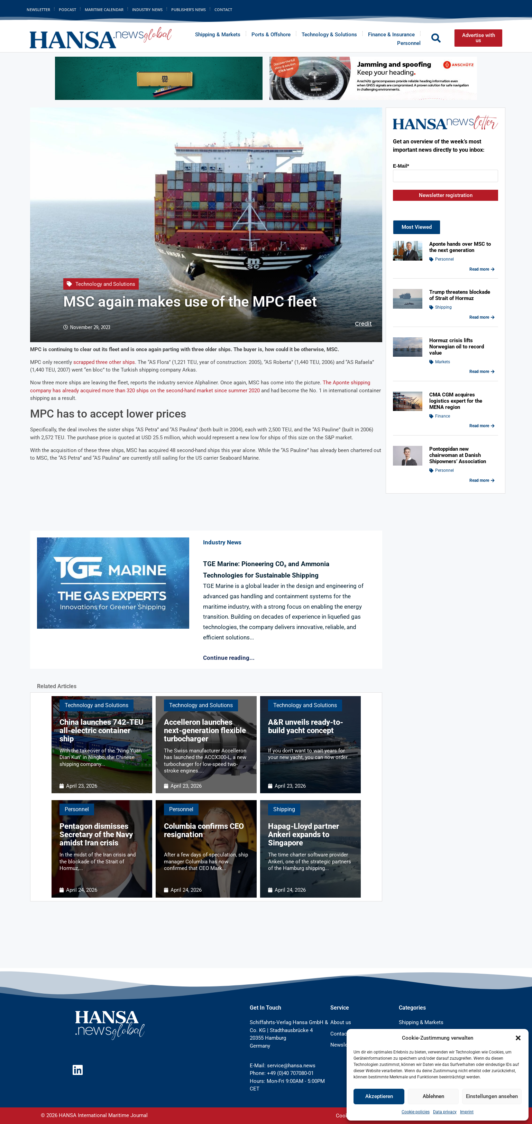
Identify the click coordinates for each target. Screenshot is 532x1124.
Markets (442, 361)
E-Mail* (401, 166)
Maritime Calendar (104, 9)
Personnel (409, 43)
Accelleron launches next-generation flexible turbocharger (205, 730)
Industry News (147, 9)
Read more (482, 269)
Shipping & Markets (217, 34)
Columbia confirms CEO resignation (204, 830)
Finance (442, 416)
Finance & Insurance (391, 34)
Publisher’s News (188, 9)
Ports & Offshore (271, 34)
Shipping (284, 809)
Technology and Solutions (105, 284)
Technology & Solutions (329, 34)
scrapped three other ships (104, 362)
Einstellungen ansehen (492, 1096)
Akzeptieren (379, 1096)
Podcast (67, 9)
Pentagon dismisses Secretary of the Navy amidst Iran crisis (96, 834)
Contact (223, 9)
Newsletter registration (446, 195)
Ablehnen (433, 1096)
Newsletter (38, 9)
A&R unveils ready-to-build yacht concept (305, 726)
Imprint (467, 1111)
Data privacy (445, 1111)
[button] (518, 1037)
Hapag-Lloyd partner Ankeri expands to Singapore (303, 834)
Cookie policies (416, 1111)
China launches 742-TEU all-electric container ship (101, 730)
